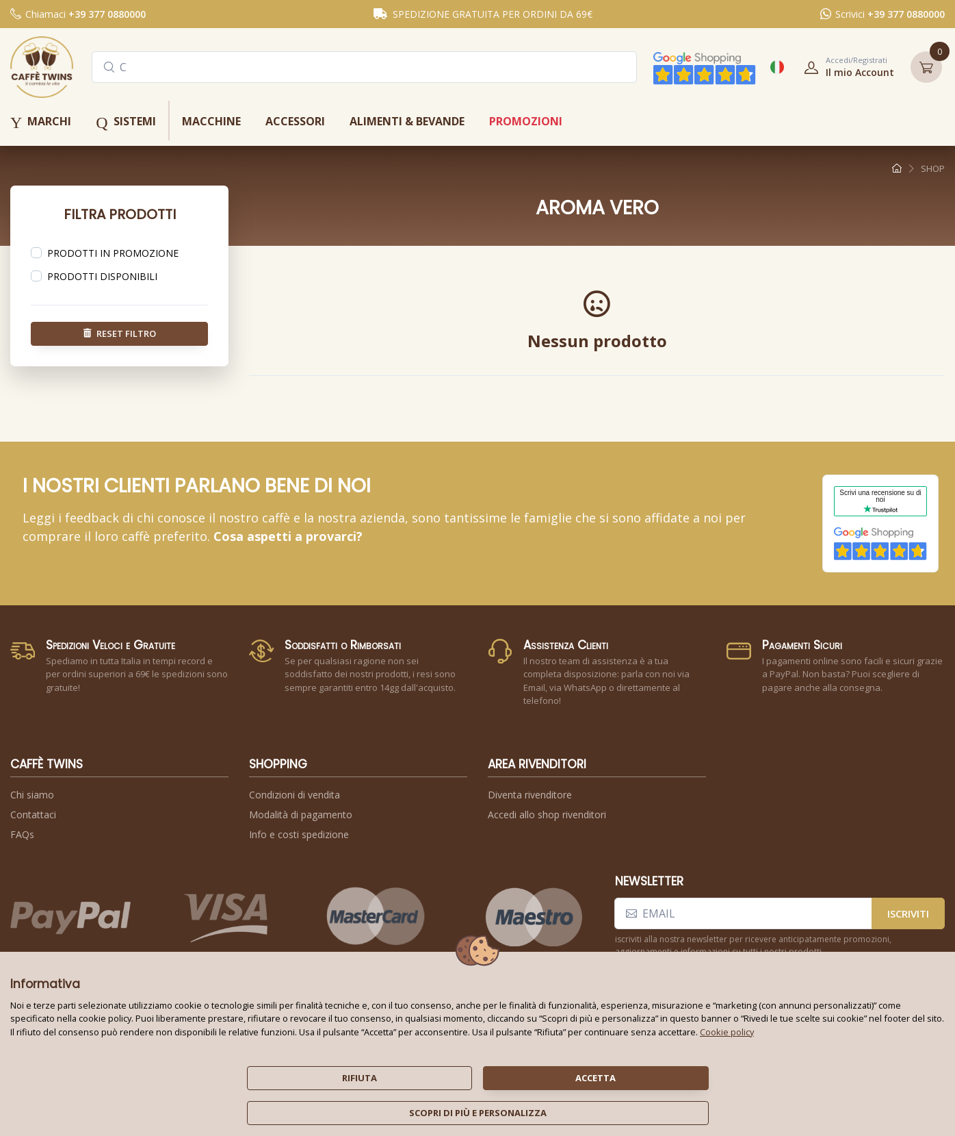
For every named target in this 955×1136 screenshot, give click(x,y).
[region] (119, 253)
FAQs (22, 834)
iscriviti (908, 913)
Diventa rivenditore (530, 794)
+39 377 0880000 (107, 14)
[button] (845, 67)
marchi (40, 122)
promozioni (525, 121)
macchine (211, 121)
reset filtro (119, 333)
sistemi (125, 122)
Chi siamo (32, 794)
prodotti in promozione (113, 253)
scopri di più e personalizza (478, 1113)
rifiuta (359, 1078)
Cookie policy (727, 1032)
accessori (295, 121)
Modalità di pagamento (300, 814)
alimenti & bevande (407, 121)
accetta (595, 1078)
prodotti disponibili (102, 276)
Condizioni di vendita (294, 794)
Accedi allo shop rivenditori (547, 814)
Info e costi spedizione (299, 834)
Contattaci (33, 814)
